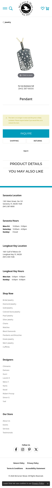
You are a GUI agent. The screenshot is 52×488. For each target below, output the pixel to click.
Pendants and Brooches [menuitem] (12, 335)
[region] (26, 55)
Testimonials (8, 432)
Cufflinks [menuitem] (6, 347)
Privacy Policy (33, 463)
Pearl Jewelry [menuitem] (8, 316)
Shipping (14, 141)
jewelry (8, 22)
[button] (10, 8)
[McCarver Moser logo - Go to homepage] (26, 8)
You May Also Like (26, 171)
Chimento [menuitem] (7, 366)
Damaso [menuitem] (6, 370)
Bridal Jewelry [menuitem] (8, 300)
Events (5, 425)
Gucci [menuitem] (5, 374)
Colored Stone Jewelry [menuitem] (11, 312)
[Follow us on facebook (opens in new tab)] (16, 449)
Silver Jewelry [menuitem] (8, 319)
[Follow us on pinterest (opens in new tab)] (29, 449)
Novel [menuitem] (5, 390)
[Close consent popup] (48, 483)
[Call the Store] (8, 206)
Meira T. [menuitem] (6, 382)
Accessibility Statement (35, 468)
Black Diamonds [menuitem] (9, 331)
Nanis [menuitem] (5, 386)
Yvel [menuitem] (4, 401)
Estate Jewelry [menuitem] (8, 339)
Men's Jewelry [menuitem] (8, 343)
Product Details (26, 164)
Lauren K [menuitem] (6, 378)
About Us (6, 421)
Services (6, 429)
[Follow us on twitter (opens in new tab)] (36, 449)
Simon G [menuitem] (6, 397)
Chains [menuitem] (5, 323)
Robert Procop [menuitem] (8, 393)
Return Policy (19, 463)
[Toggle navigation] (5, 8)
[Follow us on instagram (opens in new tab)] (23, 449)
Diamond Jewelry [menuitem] (9, 304)
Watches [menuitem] (6, 327)
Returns (38, 141)
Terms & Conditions (15, 468)
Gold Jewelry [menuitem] (8, 308)
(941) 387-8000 (26, 88)
